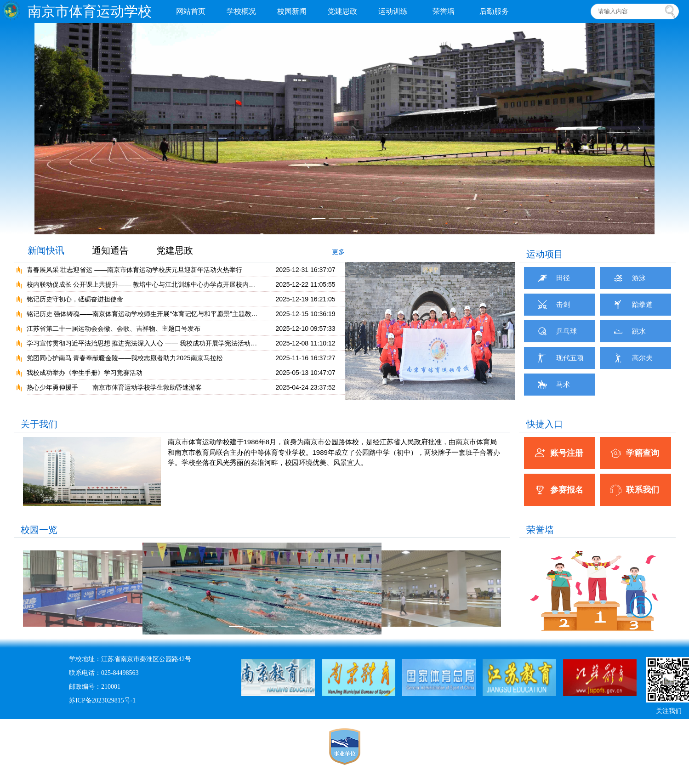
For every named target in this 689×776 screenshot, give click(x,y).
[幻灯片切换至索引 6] (413, 391)
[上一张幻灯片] (50, 128)
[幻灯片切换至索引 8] (448, 391)
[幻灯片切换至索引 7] (431, 391)
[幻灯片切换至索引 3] (353, 218)
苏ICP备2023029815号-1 (102, 700)
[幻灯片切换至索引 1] (318, 218)
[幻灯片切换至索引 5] (396, 391)
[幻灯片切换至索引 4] (371, 218)
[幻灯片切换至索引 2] (336, 218)
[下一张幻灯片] (639, 128)
